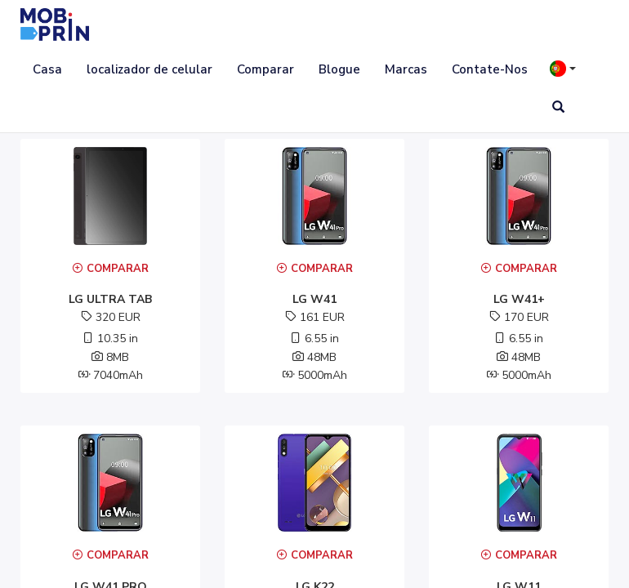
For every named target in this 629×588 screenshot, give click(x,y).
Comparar (265, 69)
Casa (47, 69)
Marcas (406, 69)
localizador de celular (149, 69)
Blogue (339, 69)
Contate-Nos (490, 69)
